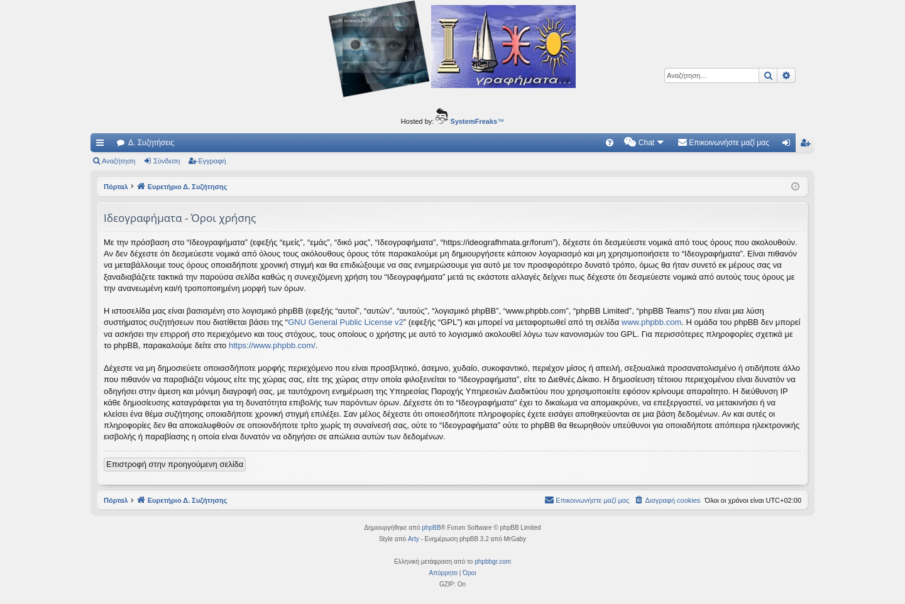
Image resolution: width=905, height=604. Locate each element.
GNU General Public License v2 (345, 322)
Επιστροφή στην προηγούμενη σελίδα (174, 464)
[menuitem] (609, 142)
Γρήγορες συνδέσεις (102, 145)
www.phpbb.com (651, 322)
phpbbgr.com (492, 561)
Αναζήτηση (118, 161)
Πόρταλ (116, 186)
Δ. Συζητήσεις (151, 142)
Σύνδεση (166, 161)
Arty (413, 538)
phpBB (431, 527)
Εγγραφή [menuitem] (807, 145)
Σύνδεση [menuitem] (789, 145)
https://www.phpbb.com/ (272, 345)
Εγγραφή (212, 161)
